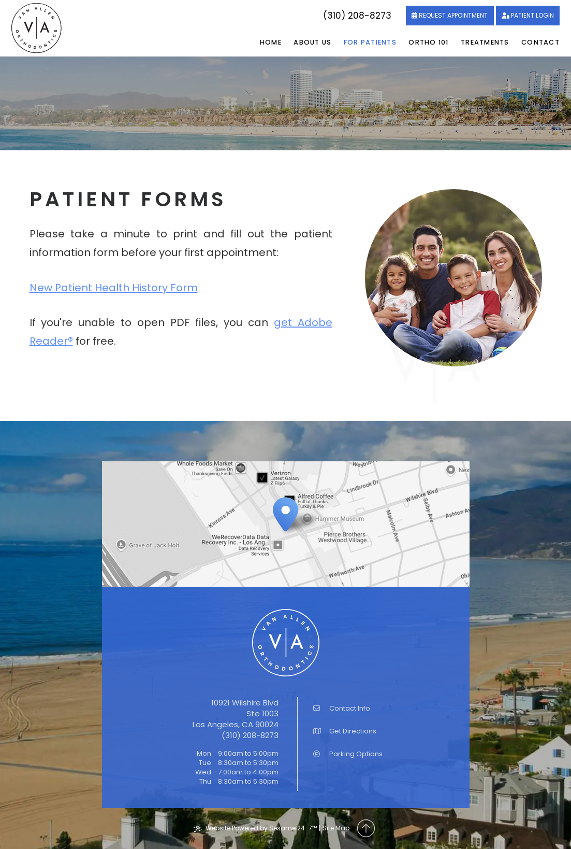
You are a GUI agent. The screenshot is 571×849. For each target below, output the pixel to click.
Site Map (336, 828)
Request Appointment (453, 15)
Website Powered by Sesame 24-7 (255, 828)
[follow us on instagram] (306, 16)
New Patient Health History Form (114, 287)
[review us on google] (294, 16)
